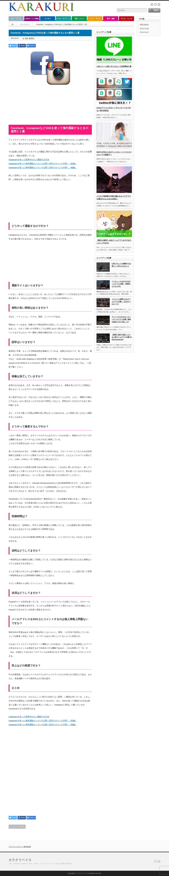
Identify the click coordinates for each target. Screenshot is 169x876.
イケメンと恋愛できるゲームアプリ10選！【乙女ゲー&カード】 (121, 301)
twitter (155, 4)
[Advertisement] (50, 106)
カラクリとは (144, 28)
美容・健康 (111, 19)
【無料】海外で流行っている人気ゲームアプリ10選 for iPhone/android (122, 337)
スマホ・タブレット (63, 19)
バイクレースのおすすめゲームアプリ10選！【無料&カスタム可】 (121, 284)
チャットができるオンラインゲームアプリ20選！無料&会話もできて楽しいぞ (121, 319)
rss (151, 4)
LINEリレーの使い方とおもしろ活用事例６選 (114, 66)
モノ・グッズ (16, 19)
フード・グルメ (94, 19)
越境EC (31, 38)
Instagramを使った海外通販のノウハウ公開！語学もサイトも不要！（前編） (43, 163)
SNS (26, 38)
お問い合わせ (144, 24)
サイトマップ (144, 32)
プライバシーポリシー (16, 846)
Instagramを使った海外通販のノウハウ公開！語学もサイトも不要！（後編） (43, 167)
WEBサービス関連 (32, 19)
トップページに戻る (17, 826)
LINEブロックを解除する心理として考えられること (121, 265)
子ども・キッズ (126, 19)
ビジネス (47, 19)
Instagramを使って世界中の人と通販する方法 (29, 159)
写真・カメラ (79, 19)
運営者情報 (27, 846)
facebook (159, 4)
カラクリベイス (20, 860)
